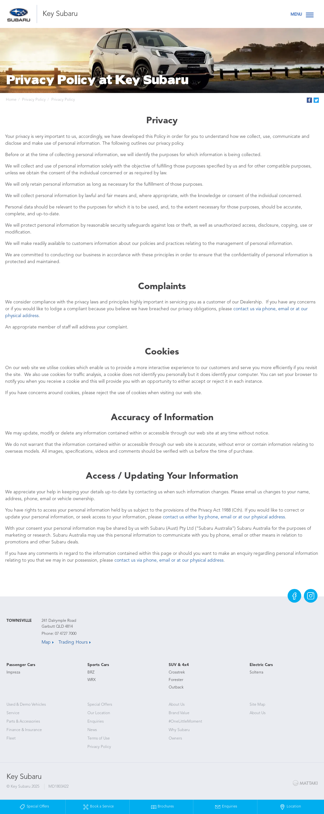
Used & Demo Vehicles (26, 705)
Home (11, 100)
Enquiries (95, 722)
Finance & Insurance (24, 730)
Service (12, 713)
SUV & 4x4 (179, 665)
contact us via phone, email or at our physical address (169, 560)
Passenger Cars (20, 665)
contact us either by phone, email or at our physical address (224, 517)
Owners (175, 739)
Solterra (256, 672)
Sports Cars (98, 665)
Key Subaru (60, 14)
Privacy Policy (34, 100)
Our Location (98, 713)
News (92, 730)
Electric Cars (261, 665)
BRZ (91, 672)
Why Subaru (179, 730)
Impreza (13, 672)
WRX (91, 680)
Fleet (11, 739)
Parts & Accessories (23, 722)
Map (46, 642)
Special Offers (99, 705)
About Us (177, 705)
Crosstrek (177, 672)
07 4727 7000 (65, 634)
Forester (176, 680)
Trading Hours (73, 642)
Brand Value (179, 713)
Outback (176, 687)
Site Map (257, 705)
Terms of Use (98, 739)
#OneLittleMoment (185, 722)
